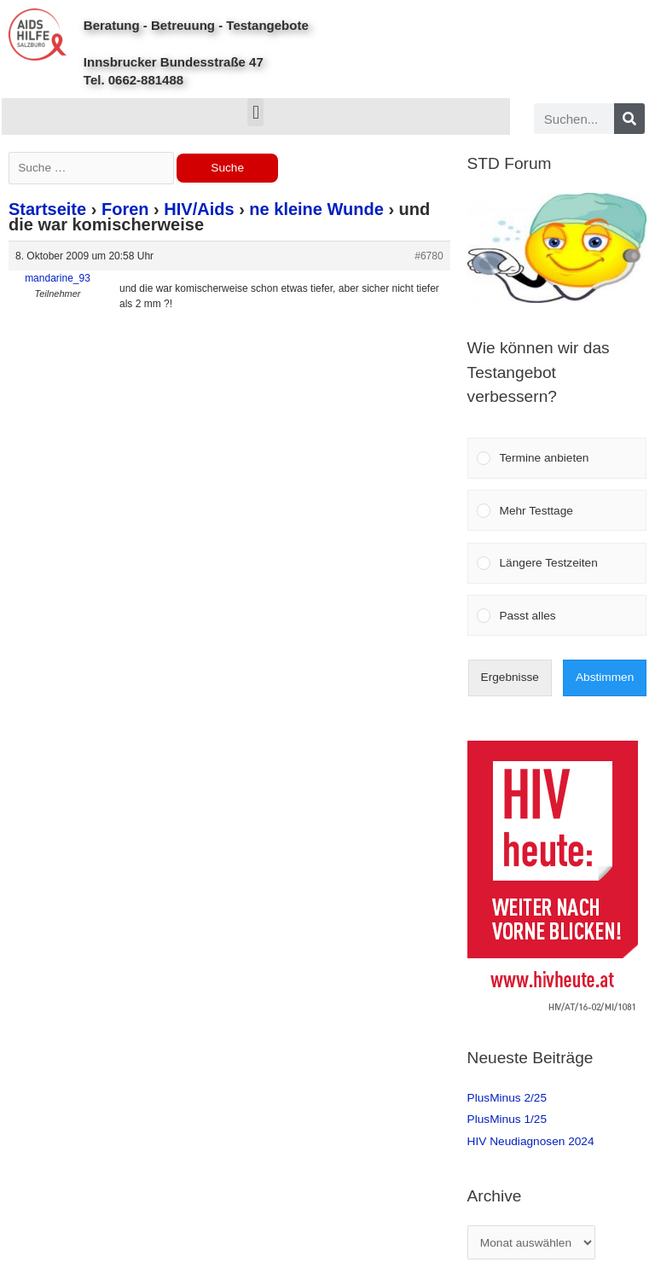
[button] (255, 112)
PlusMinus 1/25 (507, 1119)
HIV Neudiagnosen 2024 (530, 1141)
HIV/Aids (199, 209)
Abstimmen (605, 677)
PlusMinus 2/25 (507, 1097)
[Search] (629, 118)
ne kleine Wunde (316, 209)
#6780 (428, 256)
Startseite (47, 209)
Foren (125, 209)
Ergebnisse (510, 677)
